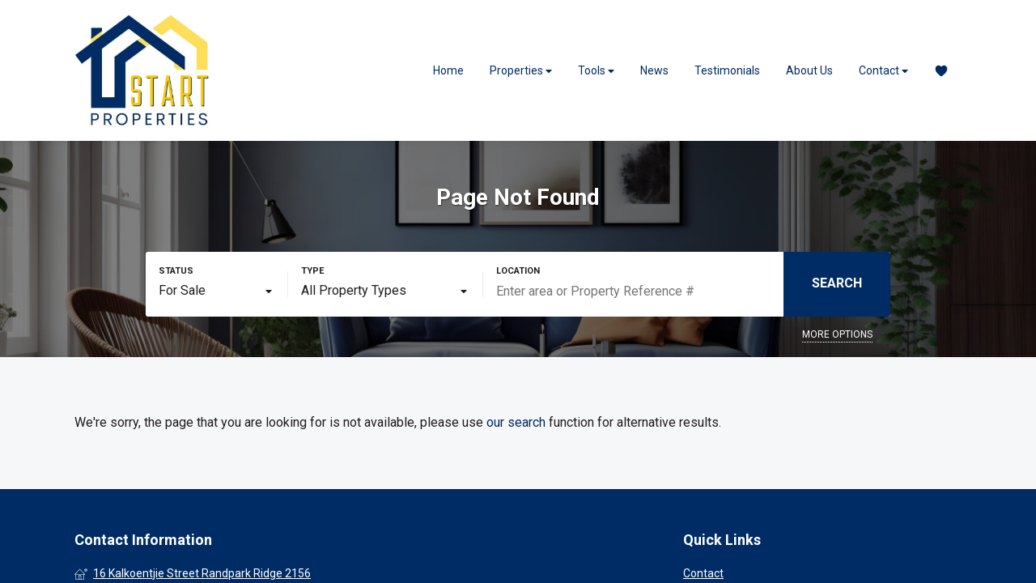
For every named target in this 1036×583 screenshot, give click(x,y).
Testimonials (727, 70)
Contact (883, 71)
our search (516, 422)
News (654, 70)
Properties (521, 71)
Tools (596, 71)
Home (448, 70)
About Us (809, 70)
